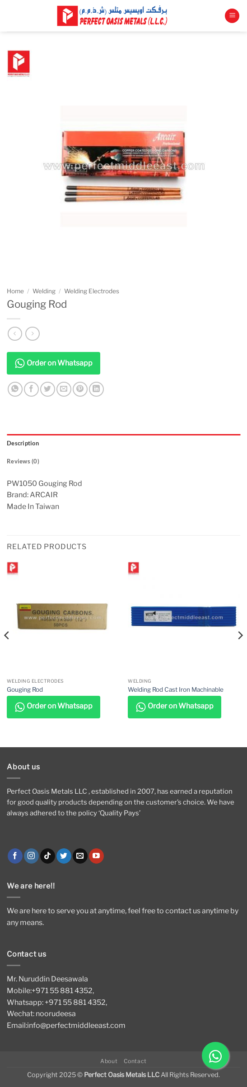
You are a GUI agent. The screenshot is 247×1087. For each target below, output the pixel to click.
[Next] (239, 654)
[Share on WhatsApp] (15, 389)
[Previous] (7, 654)
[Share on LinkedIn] (96, 389)
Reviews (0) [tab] (23, 461)
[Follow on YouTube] (96, 856)
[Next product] (15, 334)
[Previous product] (32, 334)
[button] (232, 16)
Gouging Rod (25, 689)
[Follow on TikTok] (47, 856)
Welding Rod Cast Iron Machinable (176, 689)
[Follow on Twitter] (63, 856)
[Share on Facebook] (31, 389)
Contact (135, 1061)
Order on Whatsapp (53, 363)
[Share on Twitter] (47, 389)
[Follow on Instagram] (31, 856)
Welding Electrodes (91, 291)
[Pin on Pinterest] (80, 389)
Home (15, 291)
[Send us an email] (80, 856)
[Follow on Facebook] (15, 856)
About (108, 1061)
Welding (44, 291)
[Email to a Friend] (63, 389)
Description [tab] (23, 443)
